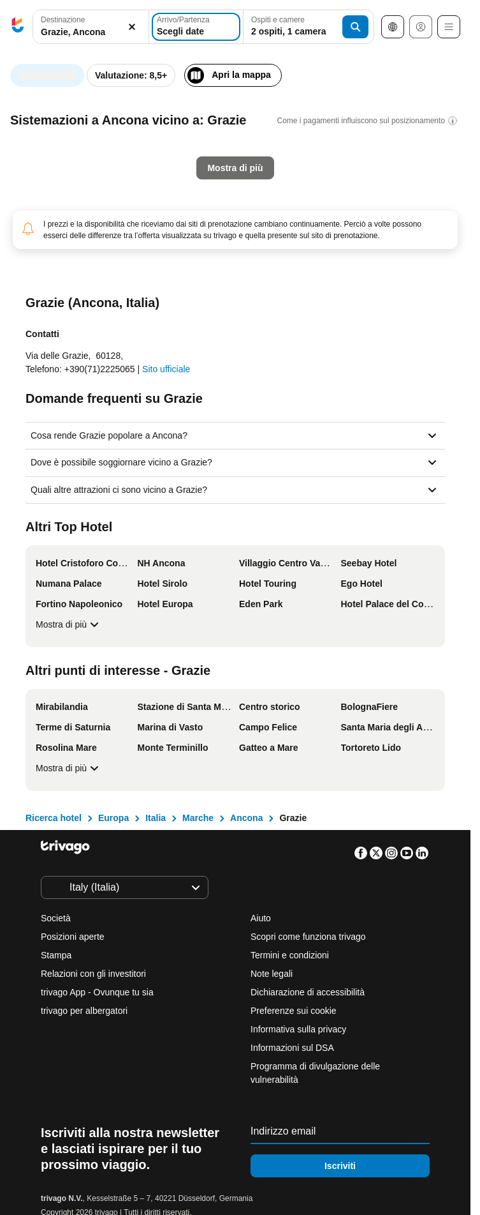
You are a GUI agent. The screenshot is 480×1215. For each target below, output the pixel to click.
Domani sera (132, 302)
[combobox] (91, 26)
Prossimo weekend (342, 302)
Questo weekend (231, 302)
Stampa (56, 955)
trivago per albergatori (84, 1011)
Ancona (246, 818)
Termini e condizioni (290, 955)
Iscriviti (340, 1166)
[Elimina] (131, 27)
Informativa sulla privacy (298, 1029)
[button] (91, 27)
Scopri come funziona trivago (308, 937)
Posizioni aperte (73, 937)
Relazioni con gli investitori (93, 974)
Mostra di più (69, 624)
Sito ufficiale (166, 369)
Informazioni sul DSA (292, 1048)
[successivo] (392, 74)
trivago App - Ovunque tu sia (97, 992)
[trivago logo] (17, 27)
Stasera (49, 302)
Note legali (272, 974)
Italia (155, 818)
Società (56, 918)
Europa (113, 818)
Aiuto (261, 918)
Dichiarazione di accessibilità (308, 992)
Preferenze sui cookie (295, 1011)
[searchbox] (91, 32)
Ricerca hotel (53, 818)
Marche (198, 818)
